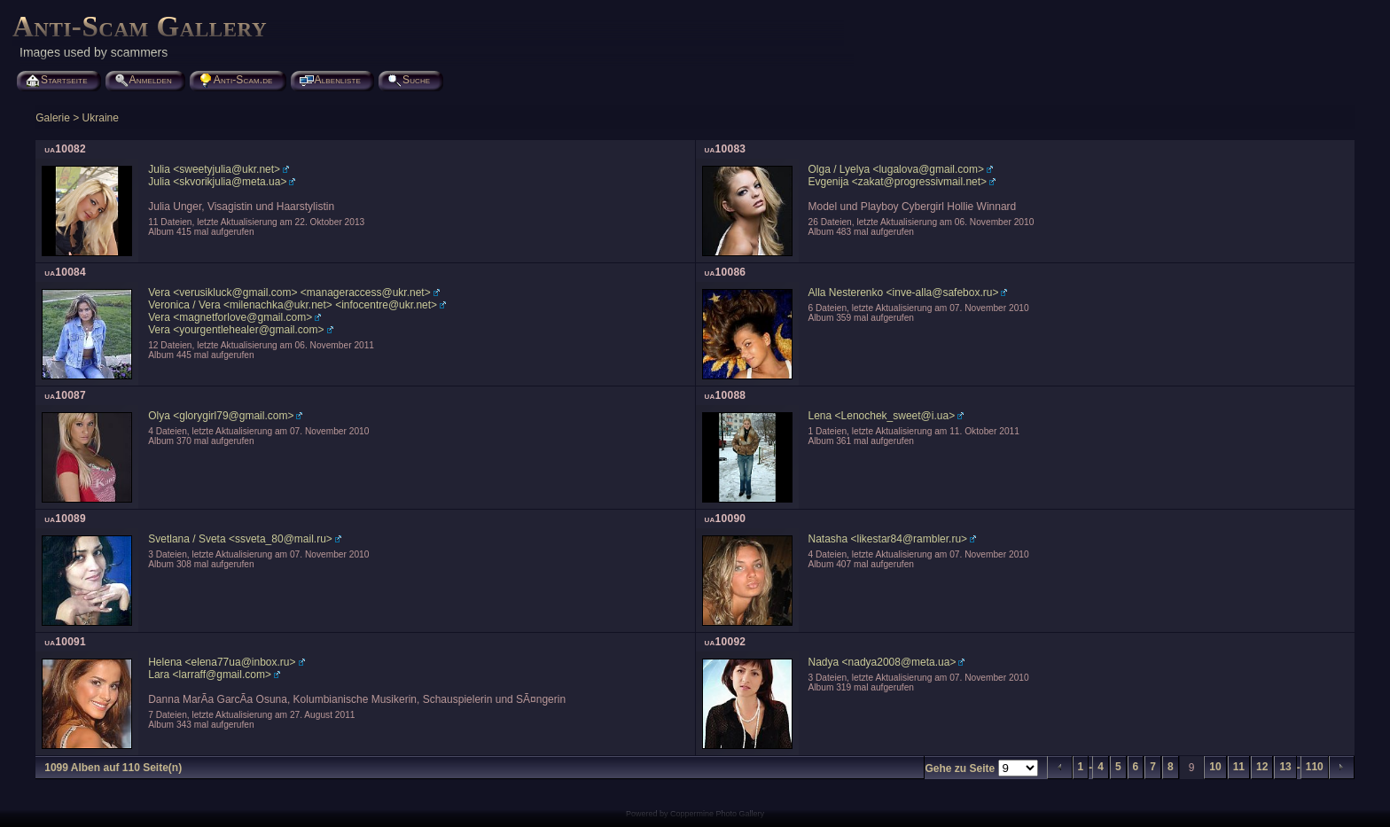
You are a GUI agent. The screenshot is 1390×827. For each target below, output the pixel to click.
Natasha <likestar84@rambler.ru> (888, 539)
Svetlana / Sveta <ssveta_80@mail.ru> (240, 539)
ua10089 (65, 518)
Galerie (52, 118)
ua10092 (725, 642)
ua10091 (65, 642)
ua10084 (65, 272)
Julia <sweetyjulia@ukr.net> (214, 169)
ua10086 (725, 272)
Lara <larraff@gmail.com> (209, 674)
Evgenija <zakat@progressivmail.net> (898, 182)
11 (1239, 767)
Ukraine (100, 118)
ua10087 (65, 395)
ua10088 (725, 395)
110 (1315, 767)
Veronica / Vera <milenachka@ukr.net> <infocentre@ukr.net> (292, 305)
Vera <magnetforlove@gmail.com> (230, 317)
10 (1215, 767)
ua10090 (725, 518)
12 (1262, 767)
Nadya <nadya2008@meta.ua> (882, 662)
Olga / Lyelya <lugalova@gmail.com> (896, 169)
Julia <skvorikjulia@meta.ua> (217, 182)
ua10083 (725, 149)
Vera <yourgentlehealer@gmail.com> (236, 330)
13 (1285, 767)
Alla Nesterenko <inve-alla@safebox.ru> (903, 292)
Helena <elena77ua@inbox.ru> (221, 662)
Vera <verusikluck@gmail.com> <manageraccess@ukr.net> (289, 292)
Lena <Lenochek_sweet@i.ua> (882, 416)
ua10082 (65, 149)
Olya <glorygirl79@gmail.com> (220, 416)
